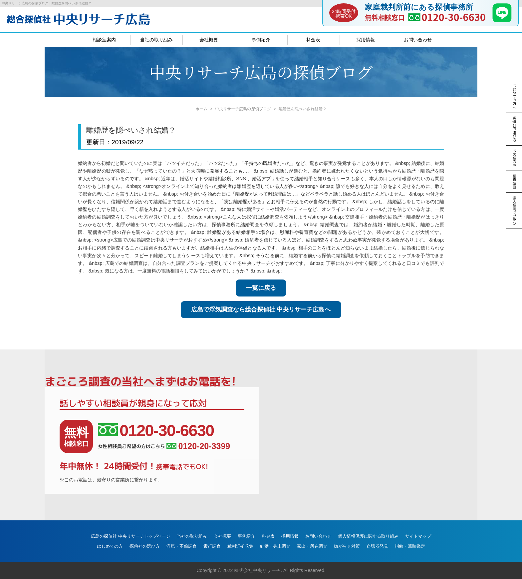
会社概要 (208, 39)
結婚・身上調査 (275, 546)
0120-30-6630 (453, 17)
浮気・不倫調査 (181, 546)
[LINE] (502, 20)
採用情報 (365, 39)
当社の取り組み (156, 39)
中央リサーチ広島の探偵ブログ (243, 109)
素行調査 (212, 546)
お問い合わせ (418, 39)
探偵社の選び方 (145, 546)
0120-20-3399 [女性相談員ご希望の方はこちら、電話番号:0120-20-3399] (198, 446)
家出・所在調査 (312, 546)
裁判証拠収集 (240, 546)
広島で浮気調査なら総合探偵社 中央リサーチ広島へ (261, 309)
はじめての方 (110, 546)
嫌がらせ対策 (347, 546)
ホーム (201, 109)
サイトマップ (418, 536)
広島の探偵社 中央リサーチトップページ (130, 536)
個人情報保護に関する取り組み (368, 536)
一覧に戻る (261, 288)
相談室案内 (104, 39)
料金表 (313, 39)
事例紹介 (261, 39)
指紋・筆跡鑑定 (410, 546)
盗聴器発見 (377, 546)
